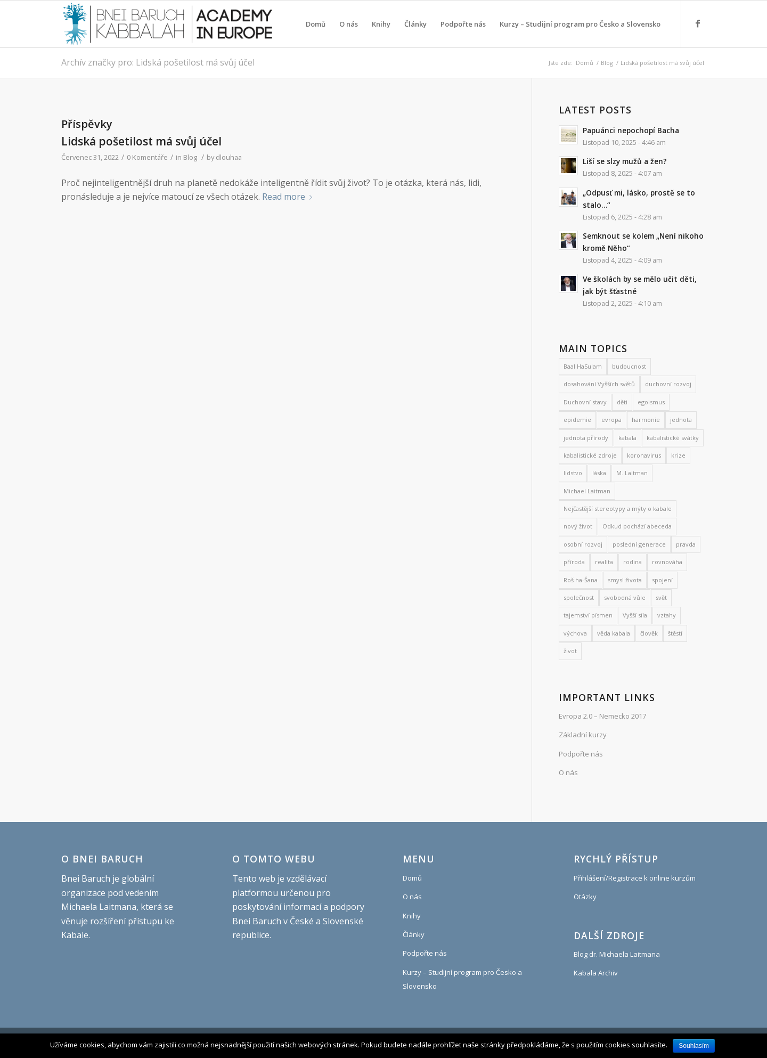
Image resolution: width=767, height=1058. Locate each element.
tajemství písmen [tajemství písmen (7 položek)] (588, 615)
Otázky (585, 896)
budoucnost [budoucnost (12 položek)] (629, 366)
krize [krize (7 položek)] (678, 455)
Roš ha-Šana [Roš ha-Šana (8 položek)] (581, 580)
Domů (584, 63)
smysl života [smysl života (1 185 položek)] (625, 580)
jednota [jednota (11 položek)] (681, 420)
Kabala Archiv (596, 973)
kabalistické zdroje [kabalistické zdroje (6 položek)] (590, 455)
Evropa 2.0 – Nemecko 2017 (602, 716)
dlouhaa (229, 157)
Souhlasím (694, 1045)
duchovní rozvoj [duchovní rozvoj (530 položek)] (668, 384)
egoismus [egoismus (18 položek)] (651, 402)
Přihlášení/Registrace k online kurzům (635, 878)
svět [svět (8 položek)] (661, 597)
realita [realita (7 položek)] (604, 562)
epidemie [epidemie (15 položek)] (577, 420)
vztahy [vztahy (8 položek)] (666, 615)
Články (414, 934)
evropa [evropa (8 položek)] (611, 420)
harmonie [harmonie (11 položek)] (646, 420)
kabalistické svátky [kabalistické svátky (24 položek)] (673, 438)
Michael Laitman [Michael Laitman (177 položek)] (587, 491)
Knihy (412, 916)
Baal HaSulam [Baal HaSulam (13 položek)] (583, 366)
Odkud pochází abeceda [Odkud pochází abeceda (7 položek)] (637, 526)
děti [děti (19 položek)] (622, 402)
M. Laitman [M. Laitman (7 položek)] (632, 473)
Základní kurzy (583, 734)
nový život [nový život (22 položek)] (578, 526)
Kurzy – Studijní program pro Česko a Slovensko (462, 979)
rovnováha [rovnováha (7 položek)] (667, 562)
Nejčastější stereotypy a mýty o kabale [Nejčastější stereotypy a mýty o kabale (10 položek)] (618, 508)
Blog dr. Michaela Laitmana (617, 954)
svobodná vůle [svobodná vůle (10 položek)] (625, 597)
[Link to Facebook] (698, 23)
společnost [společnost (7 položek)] (579, 597)
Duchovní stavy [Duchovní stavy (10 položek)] (585, 402)
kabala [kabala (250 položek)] (627, 438)
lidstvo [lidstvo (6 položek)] (573, 473)
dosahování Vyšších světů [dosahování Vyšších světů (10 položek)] (599, 384)
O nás (568, 772)
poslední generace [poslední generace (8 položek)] (639, 544)
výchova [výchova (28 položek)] (575, 633)
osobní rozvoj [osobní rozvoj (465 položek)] (583, 544)
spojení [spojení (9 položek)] (662, 580)
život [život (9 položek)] (570, 651)
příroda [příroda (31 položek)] (574, 562)
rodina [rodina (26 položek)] (632, 562)
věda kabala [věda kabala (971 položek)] (613, 633)
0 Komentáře (147, 157)
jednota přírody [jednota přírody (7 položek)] (586, 438)
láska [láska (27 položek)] (599, 473)
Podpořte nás (581, 754)
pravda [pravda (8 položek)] (686, 544)
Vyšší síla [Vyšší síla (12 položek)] (635, 615)
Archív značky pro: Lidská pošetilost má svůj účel (158, 62)
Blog (607, 63)
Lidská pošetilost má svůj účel (141, 141)
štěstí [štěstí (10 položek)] (675, 633)
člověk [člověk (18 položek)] (649, 633)
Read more (289, 196)
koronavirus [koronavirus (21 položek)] (644, 455)
